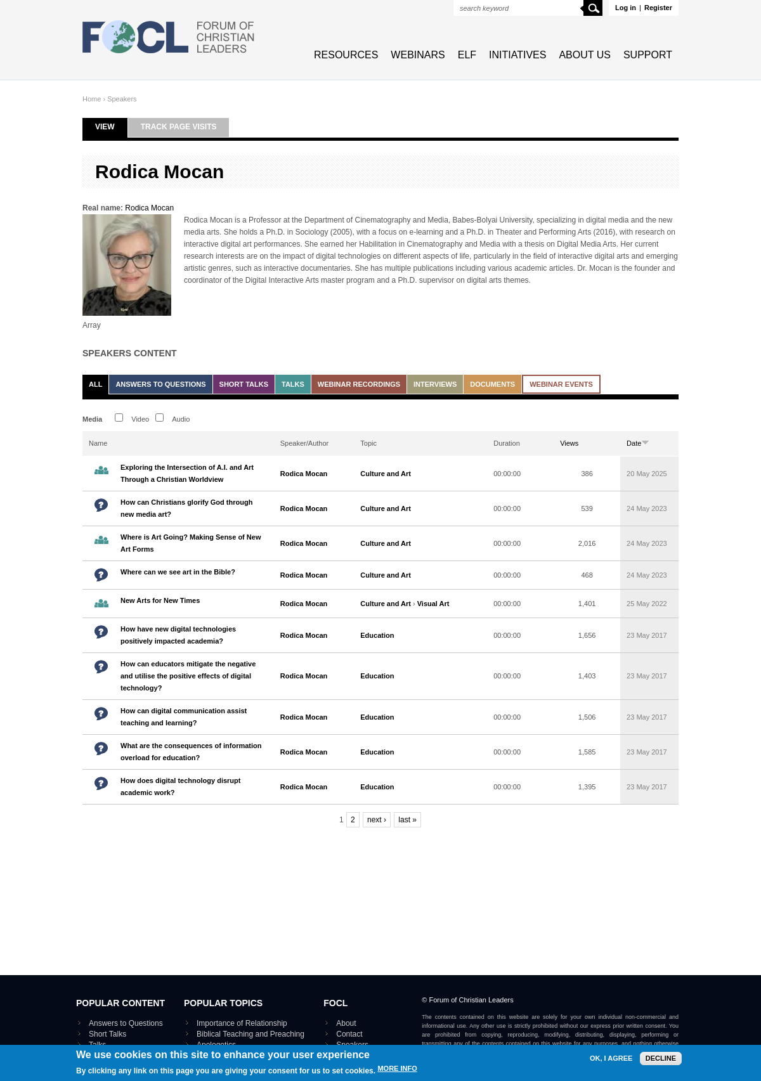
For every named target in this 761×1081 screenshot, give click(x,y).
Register (658, 7)
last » (407, 819)
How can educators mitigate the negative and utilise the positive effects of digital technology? (188, 676)
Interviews (435, 384)
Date (638, 443)
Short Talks (243, 384)
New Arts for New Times (160, 600)
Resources (346, 54)
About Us (585, 54)
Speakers (121, 99)
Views (569, 443)
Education (377, 635)
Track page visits (179, 126)
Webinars (418, 54)
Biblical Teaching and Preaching (250, 1034)
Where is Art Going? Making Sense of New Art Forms (190, 543)
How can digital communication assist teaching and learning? (183, 717)
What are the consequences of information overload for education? (190, 751)
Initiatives (517, 54)
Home (91, 99)
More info (397, 1074)
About (346, 1023)
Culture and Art (385, 473)
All (95, 384)
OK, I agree (611, 1064)
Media (92, 419)
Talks (293, 384)
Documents (492, 384)
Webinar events (561, 384)
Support (647, 54)
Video (140, 419)
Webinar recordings (359, 384)
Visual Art (433, 603)
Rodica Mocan (149, 208)
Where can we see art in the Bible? (177, 572)
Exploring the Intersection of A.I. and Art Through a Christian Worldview (187, 473)
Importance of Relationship (242, 1023)
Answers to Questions (160, 384)
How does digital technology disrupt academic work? (180, 786)
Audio (181, 419)
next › (376, 819)
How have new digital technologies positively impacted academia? (178, 635)
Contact (349, 1034)
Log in (625, 7)
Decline (661, 1064)
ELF (467, 54)
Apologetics (216, 1044)
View (111, 126)
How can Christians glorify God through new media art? (186, 508)
